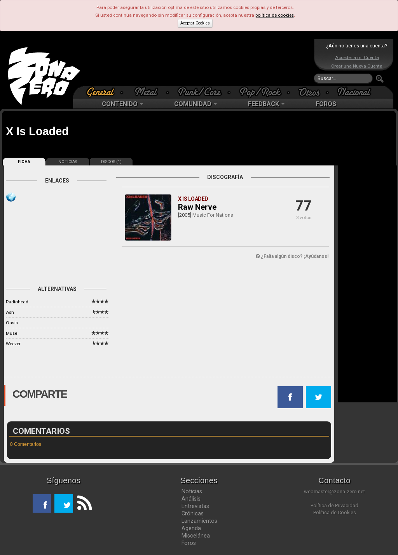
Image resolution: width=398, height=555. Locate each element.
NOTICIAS (67, 161)
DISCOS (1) (111, 161)
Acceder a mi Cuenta (357, 57)
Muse (11, 333)
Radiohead (17, 301)
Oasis (12, 322)
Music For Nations (212, 215)
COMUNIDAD (195, 104)
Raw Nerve (197, 207)
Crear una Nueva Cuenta (356, 66)
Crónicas (193, 513)
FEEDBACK (266, 104)
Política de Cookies (334, 512)
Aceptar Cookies (195, 23)
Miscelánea (196, 535)
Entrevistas (195, 506)
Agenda (191, 528)
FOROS (326, 104)
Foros (189, 543)
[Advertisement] (197, 62)
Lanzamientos (199, 521)
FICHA (24, 161)
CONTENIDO (122, 104)
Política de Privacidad (334, 505)
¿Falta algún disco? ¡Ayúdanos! (292, 256)
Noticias (192, 491)
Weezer (13, 343)
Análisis (191, 499)
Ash (10, 312)
